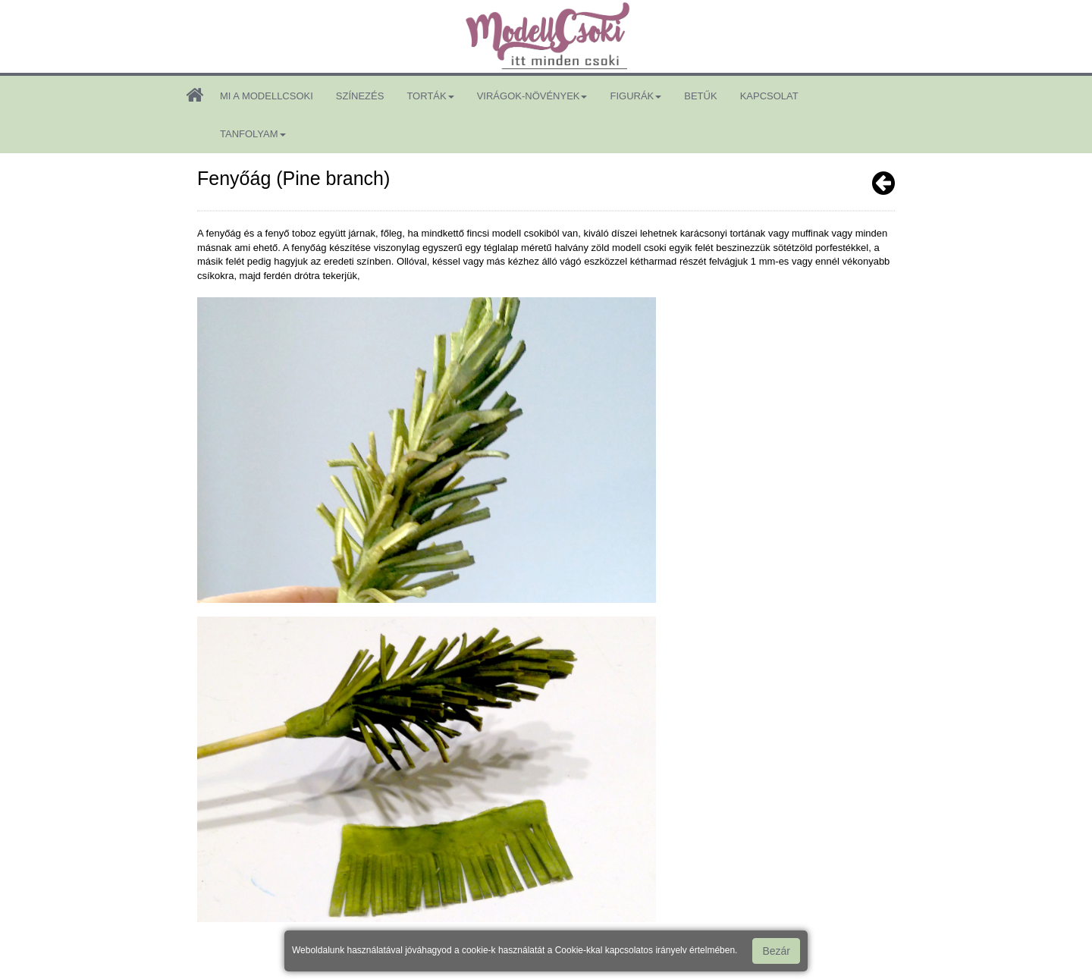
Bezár (776, 951)
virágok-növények (532, 96)
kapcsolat (769, 96)
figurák (635, 96)
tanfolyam (253, 134)
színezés (360, 96)
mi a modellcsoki (266, 96)
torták (429, 96)
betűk (700, 96)
